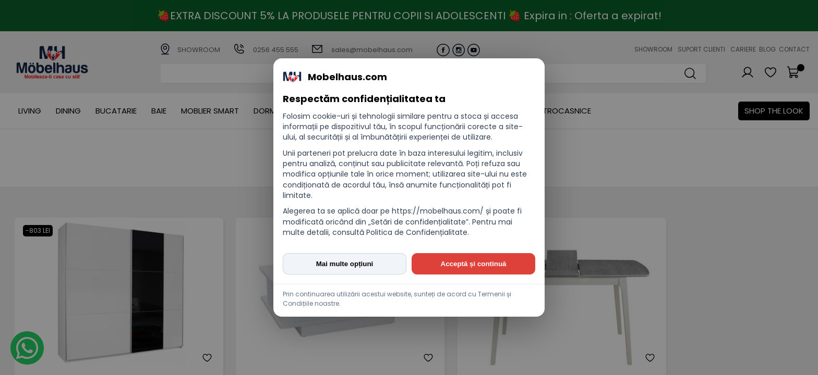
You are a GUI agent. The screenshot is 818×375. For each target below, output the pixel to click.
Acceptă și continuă (474, 264)
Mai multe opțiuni (345, 264)
